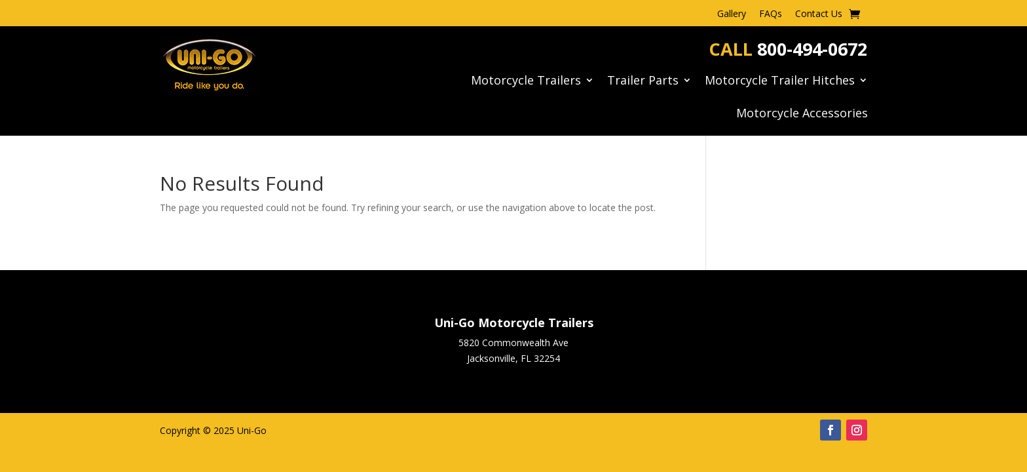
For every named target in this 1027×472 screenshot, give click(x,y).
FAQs (770, 14)
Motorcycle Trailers (526, 81)
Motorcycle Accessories (802, 114)
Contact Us (818, 14)
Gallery (731, 14)
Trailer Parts (643, 81)
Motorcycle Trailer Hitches (780, 81)
